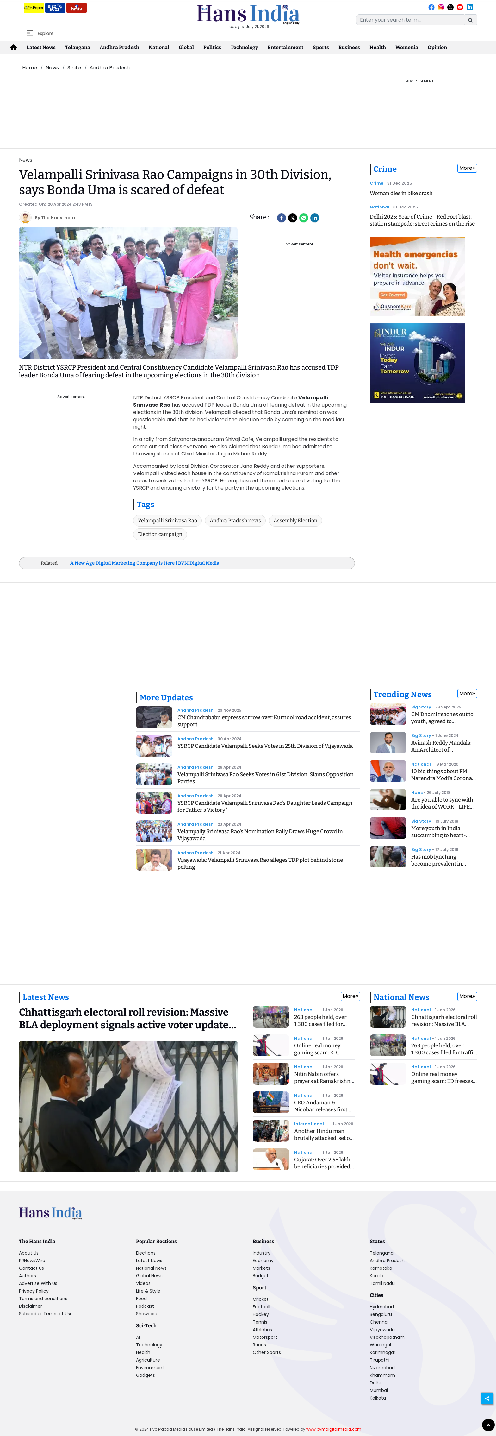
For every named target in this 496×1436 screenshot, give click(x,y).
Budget (261, 1276)
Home (29, 67)
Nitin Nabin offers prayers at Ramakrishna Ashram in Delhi (323, 1081)
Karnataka (381, 1268)
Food (141, 1298)
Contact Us (31, 1268)
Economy (263, 1260)
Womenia (406, 47)
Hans (417, 793)
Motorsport (265, 1337)
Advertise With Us (38, 1283)
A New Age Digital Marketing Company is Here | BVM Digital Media (144, 563)
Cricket (261, 1299)
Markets (261, 1268)
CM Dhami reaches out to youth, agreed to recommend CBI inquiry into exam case (442, 725)
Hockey (261, 1314)
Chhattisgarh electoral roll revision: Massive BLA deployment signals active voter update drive (444, 1027)
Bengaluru (381, 1314)
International (309, 1124)
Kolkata (378, 1398)
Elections (146, 1253)
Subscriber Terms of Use (46, 1314)
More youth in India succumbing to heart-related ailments (438, 835)
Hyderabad (382, 1307)
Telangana (77, 47)
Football (261, 1307)
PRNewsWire (32, 1260)
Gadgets (145, 1375)
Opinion (437, 47)
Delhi (375, 1383)
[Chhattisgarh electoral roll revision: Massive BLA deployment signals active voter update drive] (128, 1021)
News (52, 67)
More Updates (167, 697)
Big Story (421, 707)
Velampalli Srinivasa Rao (167, 521)
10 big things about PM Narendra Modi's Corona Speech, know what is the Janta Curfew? (442, 782)
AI (138, 1337)
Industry (261, 1253)
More (467, 168)
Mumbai (379, 1390)
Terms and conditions (43, 1298)
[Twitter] (292, 218)
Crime (385, 169)
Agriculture (148, 1360)
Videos (143, 1283)
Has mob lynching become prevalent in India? (436, 864)
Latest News (41, 47)
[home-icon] (13, 47)
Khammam (382, 1375)
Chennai (379, 1322)
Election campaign (160, 534)
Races (259, 1345)
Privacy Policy (34, 1291)
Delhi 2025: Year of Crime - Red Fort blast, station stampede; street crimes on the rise (422, 220)
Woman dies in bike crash (401, 193)
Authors (27, 1276)
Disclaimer (30, 1306)
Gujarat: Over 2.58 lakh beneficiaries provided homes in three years (322, 1166)
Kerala (376, 1276)
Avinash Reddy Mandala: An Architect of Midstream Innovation (441, 750)
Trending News (403, 694)
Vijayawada (382, 1329)
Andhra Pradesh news (235, 521)
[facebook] (281, 218)
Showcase (147, 1314)
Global (186, 47)
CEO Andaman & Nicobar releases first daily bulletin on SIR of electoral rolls (322, 1113)
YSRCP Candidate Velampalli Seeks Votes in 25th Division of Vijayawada (265, 746)
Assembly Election (295, 521)
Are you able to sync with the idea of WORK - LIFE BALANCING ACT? (442, 807)
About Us (29, 1253)
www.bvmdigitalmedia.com (333, 1429)
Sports (321, 47)
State (74, 67)
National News (402, 997)
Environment (150, 1367)
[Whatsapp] (303, 218)
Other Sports (267, 1352)
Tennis (260, 1322)
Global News (149, 1276)
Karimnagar (382, 1352)
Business (349, 47)
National (159, 47)
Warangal (380, 1345)
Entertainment (285, 47)
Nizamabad (382, 1367)
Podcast (145, 1306)
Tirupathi (379, 1360)
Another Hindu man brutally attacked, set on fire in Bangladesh (323, 1138)
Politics (212, 47)
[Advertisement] (191, 93)
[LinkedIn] (314, 218)
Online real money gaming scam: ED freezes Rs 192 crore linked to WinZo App (319, 1056)
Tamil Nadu (382, 1283)
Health (377, 47)
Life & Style (148, 1291)
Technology (244, 47)
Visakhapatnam (387, 1337)
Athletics (262, 1329)
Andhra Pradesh (119, 47)
